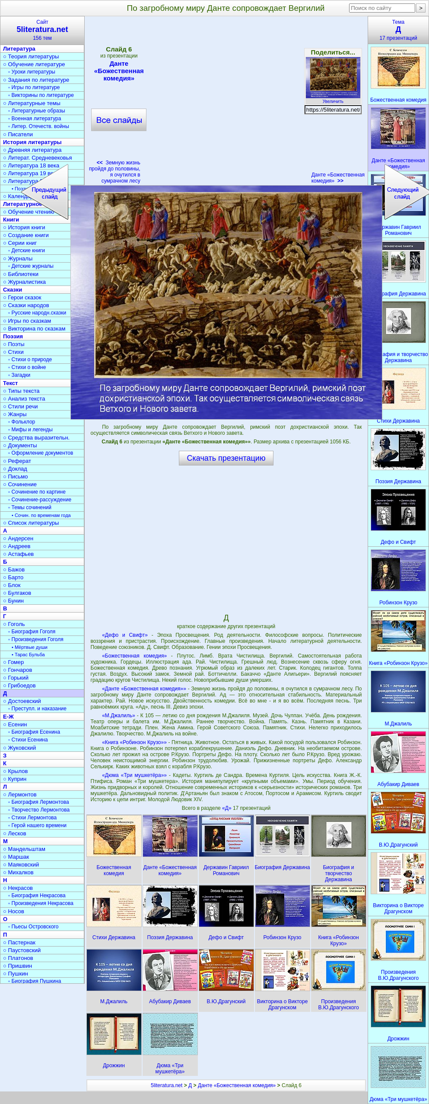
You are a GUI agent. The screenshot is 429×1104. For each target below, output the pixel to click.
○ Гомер (13, 662)
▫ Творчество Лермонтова (39, 810)
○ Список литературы (31, 523)
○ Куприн (14, 779)
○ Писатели (18, 134)
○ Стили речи (20, 406)
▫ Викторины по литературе (41, 95)
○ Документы (20, 445)
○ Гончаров (17, 670)
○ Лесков (14, 833)
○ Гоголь (14, 624)
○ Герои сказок (22, 297)
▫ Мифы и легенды (30, 430)
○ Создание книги (26, 235)
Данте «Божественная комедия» (338, 178)
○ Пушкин (15, 973)
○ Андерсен (18, 538)
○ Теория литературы (31, 56)
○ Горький (16, 677)
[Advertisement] (226, 539)
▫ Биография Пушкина (34, 981)
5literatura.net (166, 1085)
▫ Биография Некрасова (37, 895)
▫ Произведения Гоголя (36, 639)
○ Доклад (15, 468)
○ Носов (13, 911)
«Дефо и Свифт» (125, 635)
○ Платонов (18, 958)
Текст (10, 383)
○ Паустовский (22, 950)
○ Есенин (15, 724)
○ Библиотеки (20, 274)
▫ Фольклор (21, 422)
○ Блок (12, 585)
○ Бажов (14, 569)
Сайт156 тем (42, 30)
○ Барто (13, 577)
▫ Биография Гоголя (31, 632)
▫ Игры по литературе (34, 87)
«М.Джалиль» (118, 715)
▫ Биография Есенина (34, 732)
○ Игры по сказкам (27, 321)
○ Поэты (14, 344)
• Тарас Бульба (28, 654)
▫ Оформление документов (40, 453)
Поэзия (13, 336)
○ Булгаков (17, 593)
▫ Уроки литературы (31, 72)
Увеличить (333, 99)
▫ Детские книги (26, 250)
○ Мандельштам (24, 849)
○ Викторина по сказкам (34, 328)
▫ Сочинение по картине (37, 492)
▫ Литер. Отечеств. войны (38, 126)
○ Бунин (13, 600)
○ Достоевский (22, 701)
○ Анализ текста (24, 398)
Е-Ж (8, 716)
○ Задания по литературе (36, 80)
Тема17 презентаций (398, 30)
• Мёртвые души (30, 647)
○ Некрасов (18, 888)
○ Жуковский (19, 748)
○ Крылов (15, 771)
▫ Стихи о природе (30, 359)
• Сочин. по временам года (41, 515)
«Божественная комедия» (134, 656)
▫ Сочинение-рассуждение (39, 500)
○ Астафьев (18, 554)
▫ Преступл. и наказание (37, 709)
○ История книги (24, 227)
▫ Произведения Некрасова (40, 903)
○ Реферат (17, 461)
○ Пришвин (17, 966)
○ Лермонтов (20, 794)
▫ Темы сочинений (29, 507)
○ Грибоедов (19, 685)
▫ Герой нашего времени (37, 825)
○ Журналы (17, 258)
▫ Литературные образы (36, 111)
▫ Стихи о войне (27, 367)
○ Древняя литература (32, 150)
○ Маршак (16, 857)
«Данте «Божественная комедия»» (144, 689)
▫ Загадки (19, 375)
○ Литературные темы (31, 103)
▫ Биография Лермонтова (38, 802)
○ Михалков (18, 872)
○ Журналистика (24, 282)
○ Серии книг (20, 243)
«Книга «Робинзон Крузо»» (134, 742)
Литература (19, 48)
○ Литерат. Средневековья (37, 157)
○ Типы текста (21, 391)
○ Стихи (13, 352)
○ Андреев (17, 546)
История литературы (32, 142)
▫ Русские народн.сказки (37, 313)
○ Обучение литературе (34, 64)
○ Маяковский (21, 864)
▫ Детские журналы (31, 266)
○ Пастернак (19, 942)
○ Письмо (15, 476)
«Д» (227, 808)
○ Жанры (15, 414)
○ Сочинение (20, 484)
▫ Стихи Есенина (28, 740)
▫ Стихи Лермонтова (32, 818)
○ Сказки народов (26, 305)
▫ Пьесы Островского (33, 927)
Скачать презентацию (226, 458)
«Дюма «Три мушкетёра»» (134, 775)
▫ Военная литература (34, 119)
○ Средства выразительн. (36, 437)
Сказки (12, 289)
